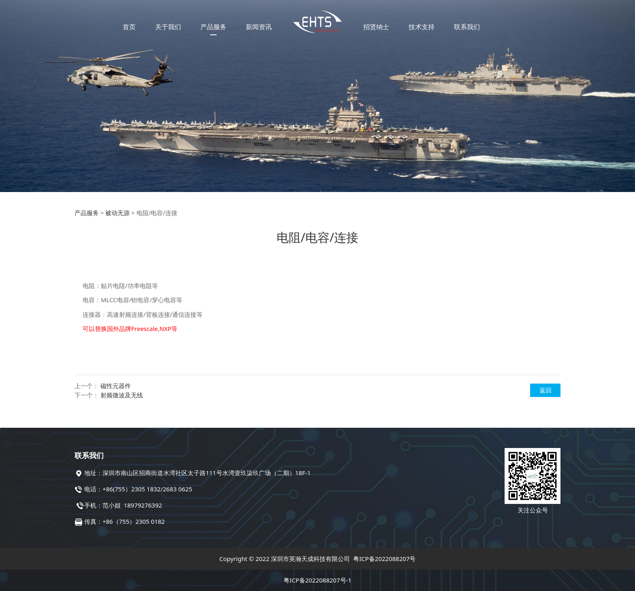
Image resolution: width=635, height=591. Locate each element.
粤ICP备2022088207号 (384, 559)
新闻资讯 (259, 26)
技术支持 (422, 26)
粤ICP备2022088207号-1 (317, 580)
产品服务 (213, 26)
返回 (545, 390)
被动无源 (117, 213)
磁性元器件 (115, 386)
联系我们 (467, 26)
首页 (129, 26)
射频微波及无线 (121, 395)
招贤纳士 (376, 26)
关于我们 (168, 26)
